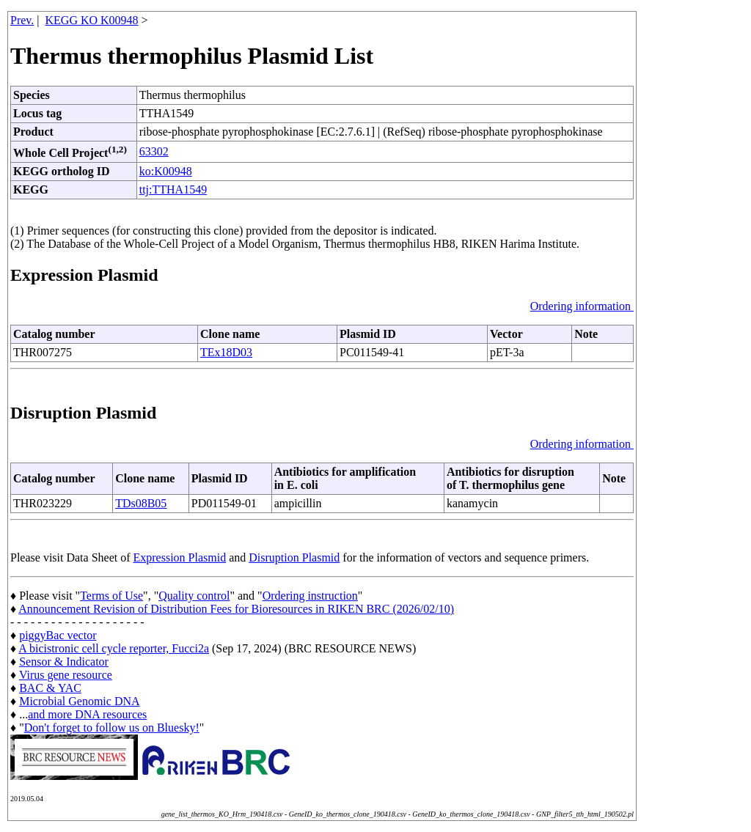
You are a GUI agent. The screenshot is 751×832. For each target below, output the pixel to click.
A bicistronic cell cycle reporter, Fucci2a (113, 648)
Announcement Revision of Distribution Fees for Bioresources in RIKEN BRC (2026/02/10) (236, 609)
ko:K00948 (165, 171)
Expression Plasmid (180, 557)
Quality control (194, 595)
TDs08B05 (140, 503)
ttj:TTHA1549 (173, 189)
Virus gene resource (65, 675)
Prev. (22, 20)
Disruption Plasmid (294, 557)
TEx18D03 (226, 352)
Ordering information (582, 306)
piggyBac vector (57, 635)
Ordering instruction (310, 595)
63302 (154, 151)
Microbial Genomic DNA (79, 701)
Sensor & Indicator (64, 661)
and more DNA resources (87, 714)
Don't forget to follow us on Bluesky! (111, 727)
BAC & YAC (50, 688)
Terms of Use (111, 595)
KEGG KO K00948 (92, 20)
